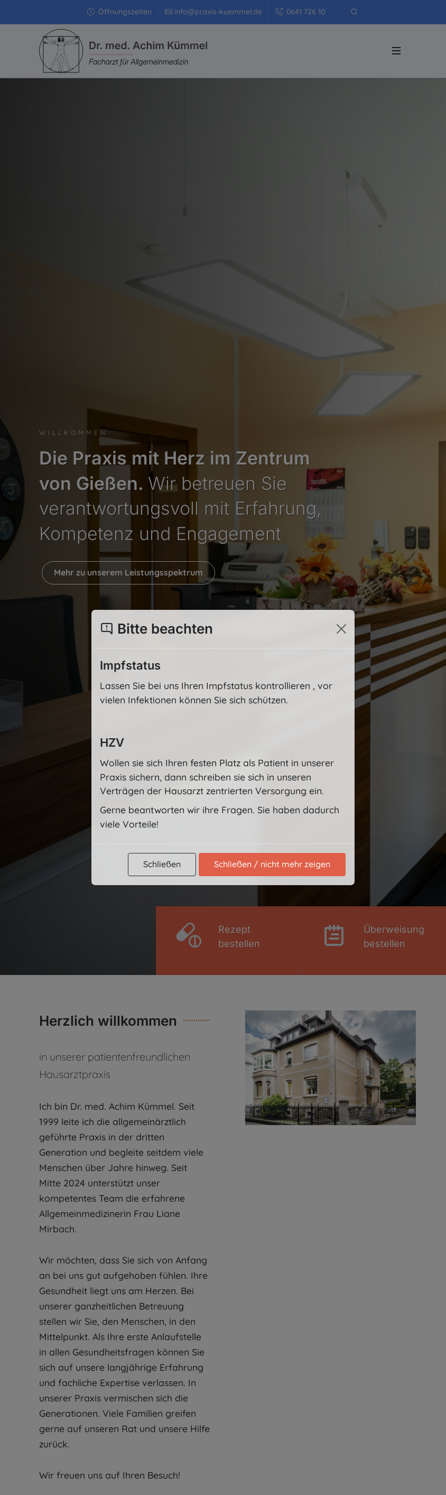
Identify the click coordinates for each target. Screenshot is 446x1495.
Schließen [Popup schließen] (162, 864)
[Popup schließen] (341, 629)
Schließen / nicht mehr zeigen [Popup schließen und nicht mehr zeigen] (272, 864)
